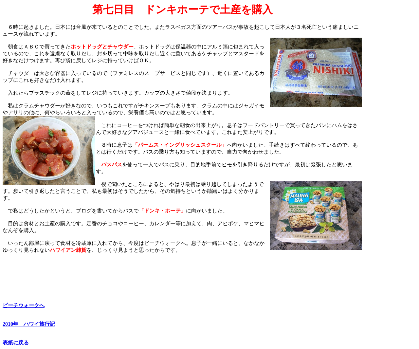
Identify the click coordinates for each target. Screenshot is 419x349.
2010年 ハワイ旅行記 (29, 324)
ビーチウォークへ (24, 305)
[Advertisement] (389, 102)
